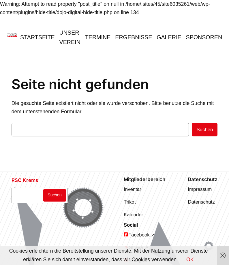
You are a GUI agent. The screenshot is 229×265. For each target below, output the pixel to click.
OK (190, 259)
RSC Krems (25, 180)
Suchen (204, 129)
